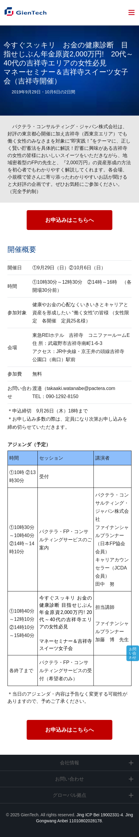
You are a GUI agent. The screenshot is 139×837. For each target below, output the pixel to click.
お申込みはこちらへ (69, 220)
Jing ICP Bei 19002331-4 (99, 814)
